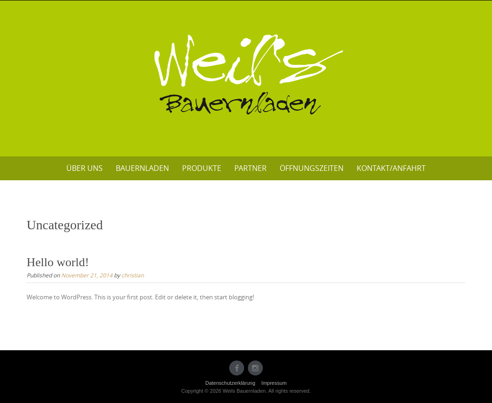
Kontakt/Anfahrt (391, 168)
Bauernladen (142, 168)
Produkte (201, 168)
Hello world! (58, 262)
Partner (250, 168)
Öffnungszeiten (312, 168)
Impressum (274, 383)
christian (132, 275)
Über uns (84, 168)
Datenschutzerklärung (230, 383)
